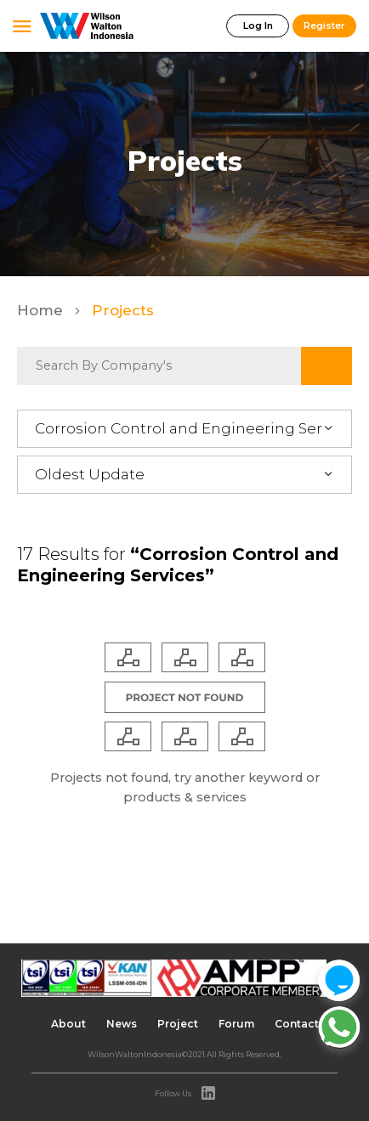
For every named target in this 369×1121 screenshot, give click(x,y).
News (121, 1023)
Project (177, 1023)
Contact (297, 1023)
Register (324, 25)
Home (42, 310)
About (68, 1023)
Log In (258, 25)
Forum (236, 1023)
